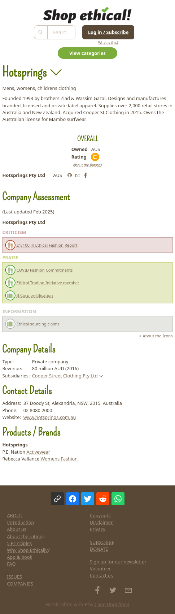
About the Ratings (87, 165)
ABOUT (14, 515)
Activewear (38, 452)
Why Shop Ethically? (28, 550)
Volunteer (100, 568)
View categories (87, 53)
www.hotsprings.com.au (49, 417)
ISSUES (14, 577)
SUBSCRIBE (102, 542)
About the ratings (26, 536)
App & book (19, 557)
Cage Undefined (112, 604)
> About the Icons (155, 335)
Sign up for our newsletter (118, 561)
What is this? (108, 42)
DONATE (99, 549)
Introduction (20, 522)
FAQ (11, 564)
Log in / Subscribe (108, 32)
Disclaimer (101, 522)
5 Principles (19, 543)
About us (16, 529)
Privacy (97, 529)
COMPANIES (20, 583)
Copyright (100, 515)
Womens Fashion (59, 458)
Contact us (101, 575)
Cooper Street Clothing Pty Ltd (65, 375)
